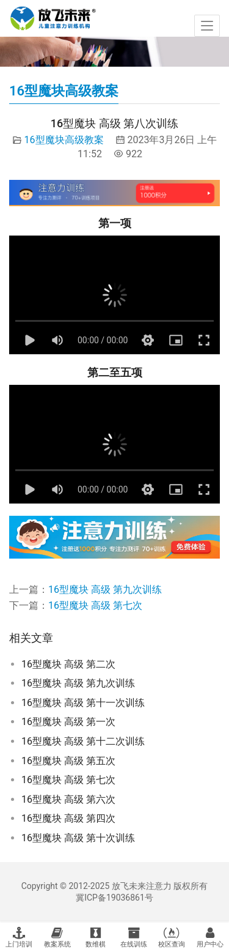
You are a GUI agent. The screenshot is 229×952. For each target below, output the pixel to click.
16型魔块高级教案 (64, 140)
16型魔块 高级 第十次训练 (78, 838)
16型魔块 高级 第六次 (68, 799)
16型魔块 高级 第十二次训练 (83, 741)
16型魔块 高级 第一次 (68, 721)
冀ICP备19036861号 (114, 897)
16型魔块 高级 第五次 (68, 761)
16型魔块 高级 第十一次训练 (83, 702)
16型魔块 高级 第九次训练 (105, 589)
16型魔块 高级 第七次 (95, 605)
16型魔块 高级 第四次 (68, 818)
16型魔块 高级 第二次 (68, 664)
